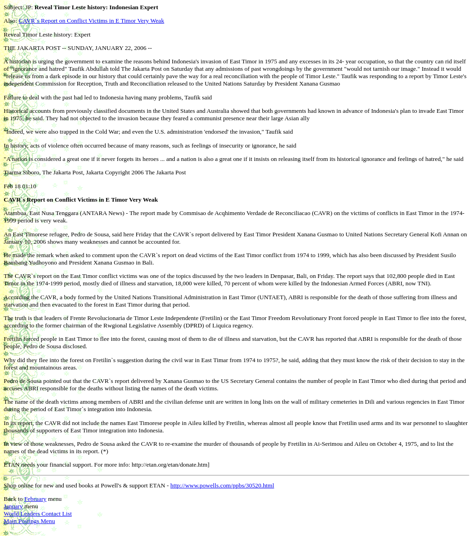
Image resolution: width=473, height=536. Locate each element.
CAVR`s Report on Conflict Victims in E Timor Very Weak (91, 20)
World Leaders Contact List (38, 513)
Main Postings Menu (29, 521)
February (35, 498)
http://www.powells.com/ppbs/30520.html (222, 485)
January (13, 506)
